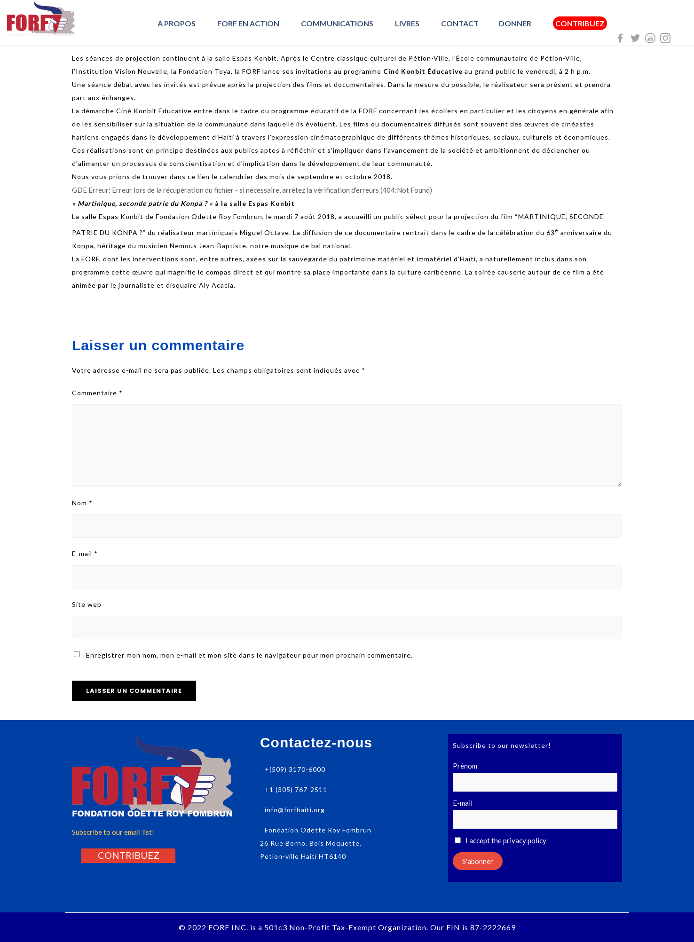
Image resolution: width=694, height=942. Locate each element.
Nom (82, 503)
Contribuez (580, 23)
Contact (460, 23)
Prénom (465, 765)
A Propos (177, 23)
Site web (87, 604)
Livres (407, 23)
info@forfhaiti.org (295, 810)
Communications (337, 23)
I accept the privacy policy (501, 840)
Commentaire (97, 393)
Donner (515, 23)
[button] (128, 855)
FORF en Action (248, 23)
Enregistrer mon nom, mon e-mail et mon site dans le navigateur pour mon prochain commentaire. (249, 655)
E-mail (85, 553)
